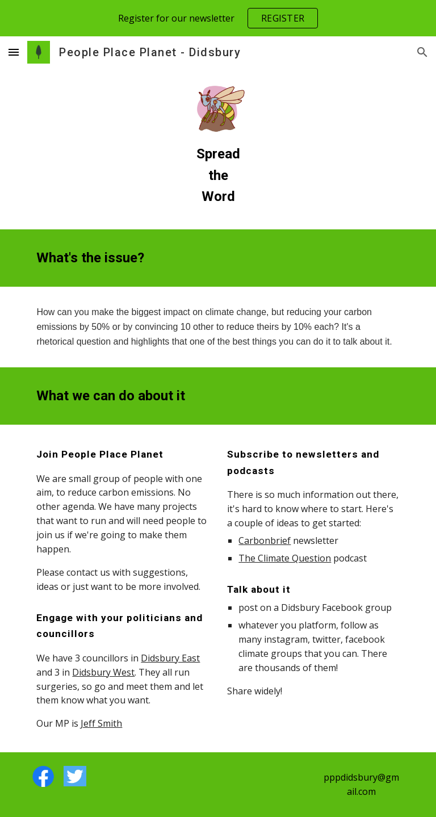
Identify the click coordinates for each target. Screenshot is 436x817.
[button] (13, 52)
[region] (218, 18)
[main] (218, 175)
